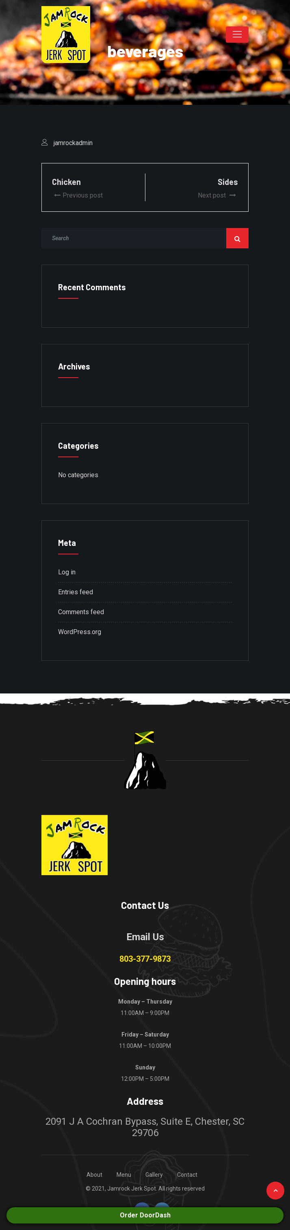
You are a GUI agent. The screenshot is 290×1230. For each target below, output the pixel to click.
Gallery (154, 1174)
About (94, 1174)
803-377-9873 (145, 959)
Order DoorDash (145, 1215)
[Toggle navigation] (237, 34)
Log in (67, 572)
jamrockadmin (73, 143)
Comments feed (81, 612)
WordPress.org (79, 632)
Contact (187, 1174)
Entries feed (75, 592)
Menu (124, 1174)
